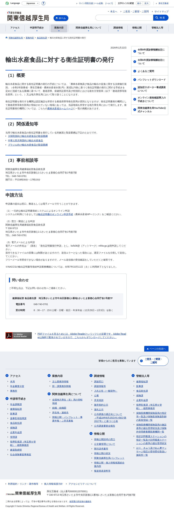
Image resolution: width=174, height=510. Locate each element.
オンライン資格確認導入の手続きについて (152, 99)
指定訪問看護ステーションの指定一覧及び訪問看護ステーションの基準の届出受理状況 (151, 439)
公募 (96, 395)
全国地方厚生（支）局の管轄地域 (67, 401)
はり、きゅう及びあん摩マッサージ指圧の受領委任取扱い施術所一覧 (151, 451)
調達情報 (99, 375)
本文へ (113, 11)
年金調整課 (16, 404)
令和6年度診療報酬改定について (151, 62)
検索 (162, 17)
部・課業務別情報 (61, 386)
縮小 (139, 3)
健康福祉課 (16, 408)
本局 (12, 381)
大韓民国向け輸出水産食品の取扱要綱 (28, 136)
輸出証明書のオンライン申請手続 (55, 214)
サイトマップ (162, 11)
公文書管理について (104, 443)
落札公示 (98, 409)
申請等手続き (18, 398)
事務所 (13, 390)
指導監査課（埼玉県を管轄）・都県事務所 (23, 443)
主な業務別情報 (60, 381)
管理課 (13, 436)
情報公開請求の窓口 (104, 439)
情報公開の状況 (102, 453)
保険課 (13, 427)
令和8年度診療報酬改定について (151, 51)
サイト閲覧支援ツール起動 (91, 3)
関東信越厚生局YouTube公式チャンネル (152, 110)
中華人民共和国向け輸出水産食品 (25, 140)
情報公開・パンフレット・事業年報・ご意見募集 (67, 418)
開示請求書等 (101, 448)
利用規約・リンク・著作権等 (23, 483)
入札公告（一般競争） (105, 390)
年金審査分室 (17, 386)
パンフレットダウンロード (152, 79)
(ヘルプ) (109, 3)
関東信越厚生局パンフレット (109, 457)
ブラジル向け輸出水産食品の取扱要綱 (28, 144)
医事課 (13, 413)
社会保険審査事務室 (20, 454)
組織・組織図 (59, 407)
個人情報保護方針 (53, 483)
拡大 (147, 3)
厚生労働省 (164, 3)
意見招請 (98, 400)
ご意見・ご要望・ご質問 (136, 11)
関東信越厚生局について (67, 393)
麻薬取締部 (16, 449)
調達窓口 (98, 381)
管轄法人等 (143, 375)
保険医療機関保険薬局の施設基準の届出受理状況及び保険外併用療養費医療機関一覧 (151, 428)
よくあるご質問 (146, 71)
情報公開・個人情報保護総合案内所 (109, 464)
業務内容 (57, 375)
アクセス (15, 375)
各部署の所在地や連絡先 (80, 501)
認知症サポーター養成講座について (152, 89)
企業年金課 (16, 432)
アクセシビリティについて (82, 483)
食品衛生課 (16, 422)
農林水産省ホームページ (60, 108)
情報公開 (99, 433)
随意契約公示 (101, 404)
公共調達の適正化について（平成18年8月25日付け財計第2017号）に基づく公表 (110, 417)
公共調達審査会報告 (104, 425)
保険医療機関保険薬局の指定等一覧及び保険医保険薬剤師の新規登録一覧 (151, 416)
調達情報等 (100, 386)
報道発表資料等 (102, 470)
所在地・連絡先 (60, 412)
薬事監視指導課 (18, 418)
